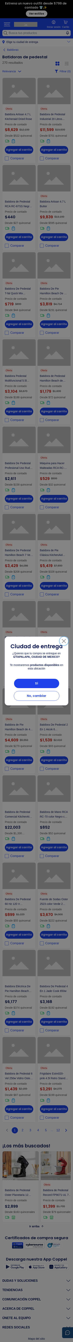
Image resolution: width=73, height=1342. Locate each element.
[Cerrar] (64, 641)
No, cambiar (36, 696)
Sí (36, 683)
